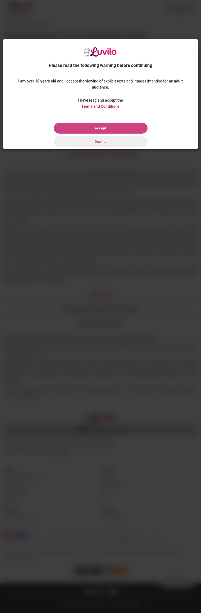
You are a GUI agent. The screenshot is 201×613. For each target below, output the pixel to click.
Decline (100, 141)
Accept (100, 128)
